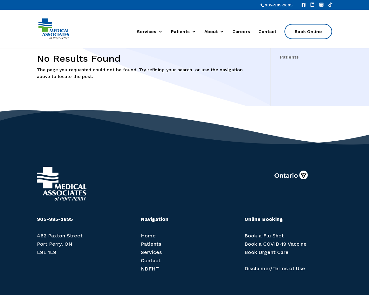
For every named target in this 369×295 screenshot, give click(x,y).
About (211, 31)
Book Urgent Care (266, 252)
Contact (267, 31)
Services (146, 31)
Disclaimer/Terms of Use (274, 268)
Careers (241, 31)
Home (148, 236)
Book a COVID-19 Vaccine (275, 244)
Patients (180, 31)
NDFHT (150, 269)
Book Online (308, 31)
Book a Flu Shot (264, 236)
